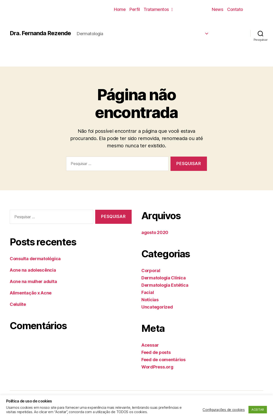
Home (120, 9)
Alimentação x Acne (30, 292)
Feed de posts (156, 352)
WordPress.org (157, 366)
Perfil (134, 9)
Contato (235, 9)
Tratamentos (158, 9)
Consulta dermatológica (35, 258)
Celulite (18, 304)
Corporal (150, 270)
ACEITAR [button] (257, 409)
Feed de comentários (163, 359)
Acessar (150, 345)
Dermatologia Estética (164, 285)
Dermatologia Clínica (163, 277)
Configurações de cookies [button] (224, 410)
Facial (147, 292)
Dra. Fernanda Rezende (40, 33)
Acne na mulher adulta (33, 281)
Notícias (150, 299)
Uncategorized (157, 306)
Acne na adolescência (33, 270)
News (217, 9)
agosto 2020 (154, 232)
